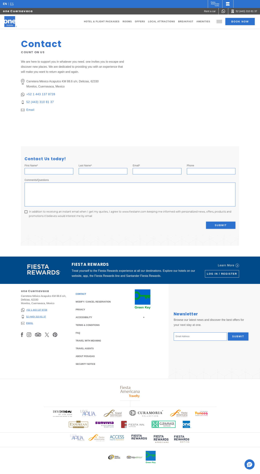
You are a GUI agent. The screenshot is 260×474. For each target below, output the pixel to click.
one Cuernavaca (18, 11)
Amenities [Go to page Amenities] (203, 21)
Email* (136, 165)
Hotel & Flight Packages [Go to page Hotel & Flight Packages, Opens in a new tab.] (102, 21)
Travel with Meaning (88, 340)
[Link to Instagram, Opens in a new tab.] (29, 334)
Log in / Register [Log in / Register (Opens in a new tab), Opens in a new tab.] (222, 273)
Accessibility (84, 317)
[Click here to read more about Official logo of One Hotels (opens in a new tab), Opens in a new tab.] (187, 424)
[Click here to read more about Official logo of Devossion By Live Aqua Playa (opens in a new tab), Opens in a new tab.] (62, 413)
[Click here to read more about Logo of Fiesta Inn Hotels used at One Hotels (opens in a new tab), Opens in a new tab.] (132, 424)
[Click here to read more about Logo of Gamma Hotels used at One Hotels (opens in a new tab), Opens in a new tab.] (164, 424)
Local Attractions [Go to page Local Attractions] (161, 21)
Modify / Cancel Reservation (93, 302)
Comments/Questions (37, 180)
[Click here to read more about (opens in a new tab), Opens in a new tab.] (139, 439)
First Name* (31, 165)
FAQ (78, 333)
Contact (81, 294)
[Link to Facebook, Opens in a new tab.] (22, 334)
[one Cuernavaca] (14, 21)
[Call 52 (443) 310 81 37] (244, 11)
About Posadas (85, 356)
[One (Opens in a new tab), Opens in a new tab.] (215, 4)
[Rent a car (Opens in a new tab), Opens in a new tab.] (210, 11)
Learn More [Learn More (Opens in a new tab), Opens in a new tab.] (228, 265)
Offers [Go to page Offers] (140, 21)
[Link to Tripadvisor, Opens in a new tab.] (38, 334)
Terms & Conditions (88, 324)
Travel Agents (85, 348)
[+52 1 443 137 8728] (34, 310)
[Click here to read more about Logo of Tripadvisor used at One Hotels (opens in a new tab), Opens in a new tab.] (135, 457)
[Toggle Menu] (219, 21)
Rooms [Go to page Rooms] (127, 21)
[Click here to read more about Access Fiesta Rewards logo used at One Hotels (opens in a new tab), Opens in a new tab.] (117, 437)
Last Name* (85, 165)
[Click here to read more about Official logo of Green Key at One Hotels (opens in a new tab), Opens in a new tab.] (151, 457)
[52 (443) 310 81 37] (34, 317)
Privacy (80, 309)
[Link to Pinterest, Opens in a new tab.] (55, 334)
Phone (190, 165)
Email (30, 109)
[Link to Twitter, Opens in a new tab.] (47, 334)
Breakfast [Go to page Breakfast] (185, 21)
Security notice (85, 364)
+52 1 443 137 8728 (40, 94)
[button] (249, 464)
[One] (227, 4)
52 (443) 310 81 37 (40, 102)
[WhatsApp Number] (223, 11)
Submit (221, 225)
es (12, 4)
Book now (240, 21)
